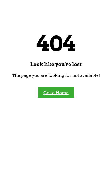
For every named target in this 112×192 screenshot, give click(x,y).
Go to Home (56, 92)
